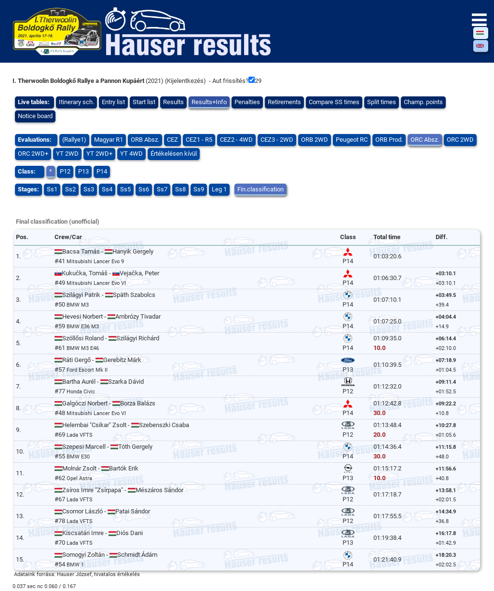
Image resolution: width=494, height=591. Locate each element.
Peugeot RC (352, 139)
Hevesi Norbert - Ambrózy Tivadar (108, 316)
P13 (83, 171)
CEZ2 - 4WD (236, 139)
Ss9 (198, 189)
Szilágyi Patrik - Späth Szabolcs (105, 294)
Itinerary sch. (76, 102)
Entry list (113, 102)
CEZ (172, 139)
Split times (381, 102)
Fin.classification (260, 189)
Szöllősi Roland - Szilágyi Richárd (107, 338)
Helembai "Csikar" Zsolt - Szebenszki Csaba (122, 425)
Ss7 (162, 189)
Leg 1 (219, 189)
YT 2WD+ (99, 153)
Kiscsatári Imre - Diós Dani (99, 533)
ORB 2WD (314, 139)
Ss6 (143, 189)
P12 (65, 171)
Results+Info (209, 102)
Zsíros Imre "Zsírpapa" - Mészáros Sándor (119, 490)
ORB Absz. (145, 139)
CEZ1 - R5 (199, 139)
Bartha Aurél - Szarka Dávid (99, 381)
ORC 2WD (460, 139)
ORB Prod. (389, 139)
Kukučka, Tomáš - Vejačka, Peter (107, 273)
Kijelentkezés (185, 80)
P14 (101, 171)
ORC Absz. (425, 139)
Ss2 (70, 189)
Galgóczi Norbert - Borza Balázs (105, 403)
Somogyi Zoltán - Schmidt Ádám (106, 554)
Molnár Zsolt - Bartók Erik (96, 468)
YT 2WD (67, 153)
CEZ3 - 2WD (277, 139)
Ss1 (52, 189)
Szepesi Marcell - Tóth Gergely (103, 446)
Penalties (247, 102)
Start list (144, 102)
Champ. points (423, 102)
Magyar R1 (108, 139)
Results (173, 102)
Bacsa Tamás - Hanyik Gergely (104, 251)
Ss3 (88, 189)
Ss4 (107, 189)
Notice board (35, 116)
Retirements (284, 102)
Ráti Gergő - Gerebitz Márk (98, 359)
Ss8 (180, 189)
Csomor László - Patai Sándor (102, 511)
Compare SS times (334, 102)
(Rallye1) (74, 139)
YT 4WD (131, 153)
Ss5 (125, 189)
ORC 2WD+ (33, 153)
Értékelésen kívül (174, 153)
